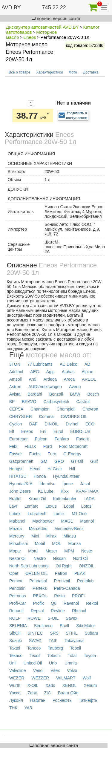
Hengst (15, 468)
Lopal (69, 506)
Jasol (85, 483)
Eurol (58, 431)
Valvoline (17, 670)
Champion (40, 409)
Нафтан (37, 700)
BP (12, 401)
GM (44, 461)
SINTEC (35, 633)
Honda (39, 476)
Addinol (16, 371)
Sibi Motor (85, 625)
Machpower (43, 521)
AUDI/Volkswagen (45, 386)
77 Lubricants (40, 364)
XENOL (69, 685)
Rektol (92, 603)
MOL (56, 543)
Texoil (35, 655)
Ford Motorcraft (73, 446)
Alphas (68, 371)
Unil (12, 663)
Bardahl (34, 394)
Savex (71, 618)
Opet (13, 573)
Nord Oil (80, 558)
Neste (86, 551)
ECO (89, 424)
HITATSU (18, 476)
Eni (43, 431)
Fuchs (34, 453)
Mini (35, 536)
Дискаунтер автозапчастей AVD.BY (42, 27)
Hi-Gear (54, 468)
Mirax (51, 536)
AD (87, 364)
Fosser (15, 453)
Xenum (90, 685)
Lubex (15, 513)
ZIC (47, 692)
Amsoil (15, 379)
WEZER (16, 678)
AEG (34, 371)
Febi (13, 446)
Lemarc (31, 506)
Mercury (16, 536)
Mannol (87, 521)
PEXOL (40, 595)
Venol (38, 670)
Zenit (32, 692)
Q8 (53, 603)
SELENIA (18, 625)
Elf (11, 431)
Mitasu (70, 536)
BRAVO (29, 401)
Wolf (86, 678)
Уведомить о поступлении (77, 115)
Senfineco (43, 625)
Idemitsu (47, 483)
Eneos (29, 37)
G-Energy (72, 453)
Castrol (82, 401)
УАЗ (28, 707)
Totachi (54, 655)
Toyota (90, 655)
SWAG (35, 640)
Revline (58, 610)
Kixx (64, 491)
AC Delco (68, 364)
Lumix (59, 513)
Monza (74, 543)
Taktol (14, 648)
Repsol (37, 610)
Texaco (15, 655)
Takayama (74, 640)
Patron (61, 573)
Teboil (75, 648)
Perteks (40, 588)
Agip (50, 371)
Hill (72, 468)
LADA (89, 498)
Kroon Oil (37, 498)
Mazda (15, 528)
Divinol (72, 424)
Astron (15, 386)
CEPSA (16, 409)
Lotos (86, 506)
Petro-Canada (67, 588)
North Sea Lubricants (29, 566)
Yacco (15, 692)
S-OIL (53, 618)
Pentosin (17, 588)
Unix (53, 663)
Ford (47, 446)
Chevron (90, 409)
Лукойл (16, 700)
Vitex (55, 670)
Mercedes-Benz (69, 528)
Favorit (82, 439)
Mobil (40, 543)
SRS (54, 633)
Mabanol (17, 521)
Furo (51, 453)
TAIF (53, 640)
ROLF (14, 618)
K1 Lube (45, 491)
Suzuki (15, 640)
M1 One (79, 513)
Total (72, 655)
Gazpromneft (21, 461)
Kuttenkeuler (64, 498)
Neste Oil (18, 558)
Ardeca (49, 379)
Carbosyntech (56, 401)
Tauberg (55, 648)
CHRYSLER (20, 416)
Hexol (35, 468)
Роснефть (62, 700)
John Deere (20, 491)
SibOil (14, 633)
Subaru (91, 633)
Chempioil (66, 409)
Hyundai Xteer (66, 476)
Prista (59, 595)
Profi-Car (17, 603)
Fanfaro (62, 439)
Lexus (50, 506)
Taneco (34, 648)
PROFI (78, 595)
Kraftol (15, 498)
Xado (50, 685)
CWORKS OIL (74, 416)
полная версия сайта (56, 18)
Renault (16, 610)
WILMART (65, 678)
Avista (15, 394)
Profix (38, 603)
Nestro (39, 558)
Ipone (67, 483)
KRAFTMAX (87, 491)
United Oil (33, 663)
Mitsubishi (18, 543)
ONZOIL (86, 566)
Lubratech (37, 513)
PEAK (79, 573)
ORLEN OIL (36, 573)
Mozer (51, 551)
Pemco (15, 580)
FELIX (30, 446)
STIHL (72, 633)
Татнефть (88, 700)
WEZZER (40, 678)
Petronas (17, 595)
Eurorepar (18, 439)
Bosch (93, 394)
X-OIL (33, 685)
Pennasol (38, 580)
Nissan (59, 558)
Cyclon (15, 424)
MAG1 (67, 521)
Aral (32, 379)
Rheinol (79, 610)
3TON (14, 364)
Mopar (15, 551)
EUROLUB (80, 431)
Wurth (14, 685)
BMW (75, 394)
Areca (69, 379)
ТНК (13, 707)
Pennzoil (62, 580)
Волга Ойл (68, 692)
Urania (71, 663)
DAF (33, 424)
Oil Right (64, 566)
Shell (64, 625)
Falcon (41, 439)
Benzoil (56, 394)
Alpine (87, 371)
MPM (69, 551)
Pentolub (85, 580)
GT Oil (77, 461)
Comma (46, 416)
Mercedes (38, 528)
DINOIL (52, 424)
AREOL (89, 379)
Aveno (75, 386)
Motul (33, 551)
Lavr (13, 506)
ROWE (34, 618)
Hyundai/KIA (21, 483)
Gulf (94, 461)
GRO (59, 461)
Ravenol (71, 603)
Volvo (72, 670)
